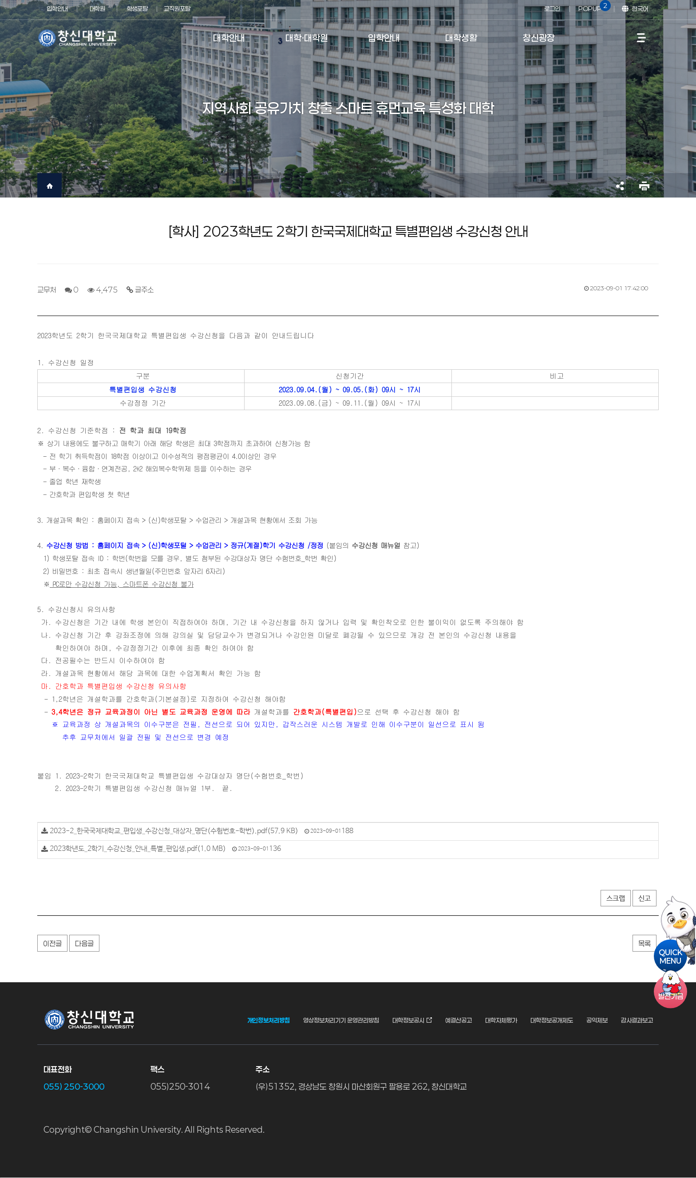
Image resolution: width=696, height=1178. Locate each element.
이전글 (52, 943)
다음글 (84, 943)
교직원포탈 (177, 8)
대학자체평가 (501, 1020)
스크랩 (615, 898)
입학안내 (57, 8)
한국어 (640, 8)
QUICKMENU (670, 956)
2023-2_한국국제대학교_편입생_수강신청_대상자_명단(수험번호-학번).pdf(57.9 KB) (174, 831)
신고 (644, 898)
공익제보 (597, 1020)
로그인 (552, 8)
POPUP (593, 6)
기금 (670, 996)
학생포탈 (137, 8)
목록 (644, 943)
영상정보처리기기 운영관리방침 (341, 1020)
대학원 (97, 8)
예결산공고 (458, 1020)
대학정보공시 (408, 1020)
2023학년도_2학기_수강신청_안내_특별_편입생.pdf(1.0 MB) (138, 849)
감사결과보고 (637, 1020)
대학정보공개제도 (551, 1020)
